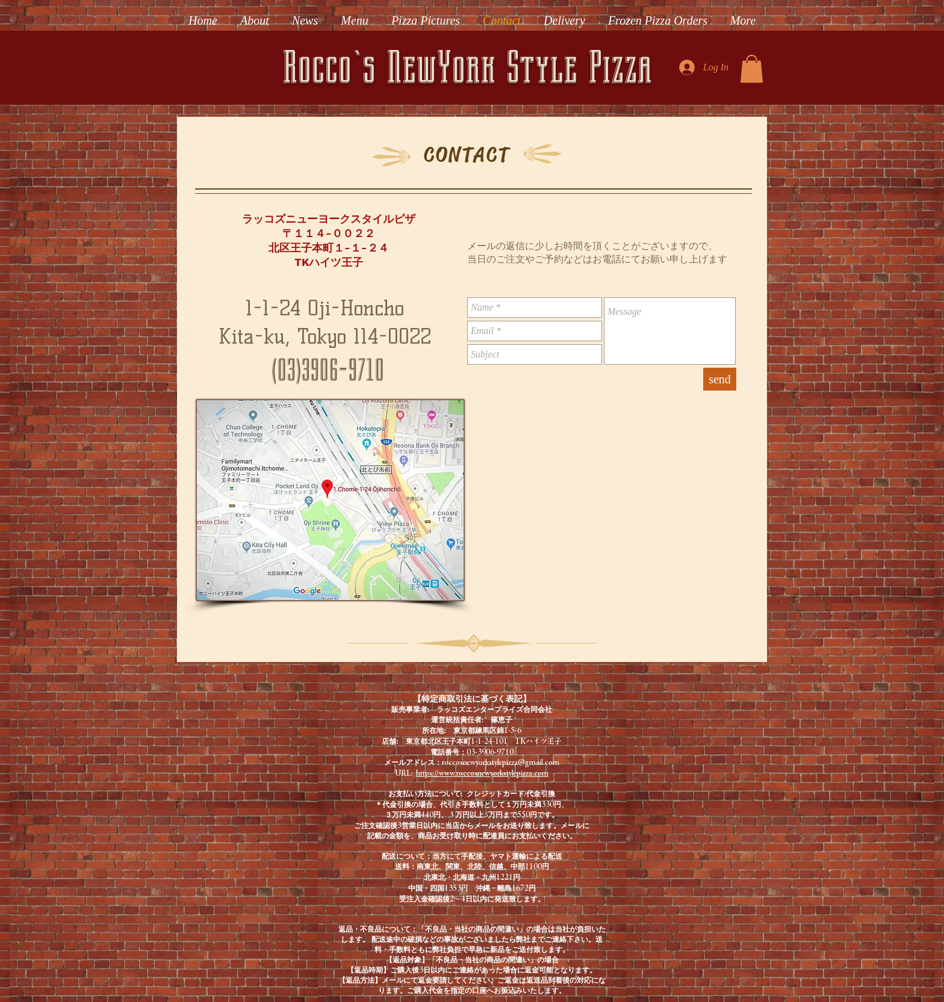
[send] (719, 379)
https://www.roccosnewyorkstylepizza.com (482, 772)
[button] (751, 69)
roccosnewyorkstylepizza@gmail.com (500, 761)
